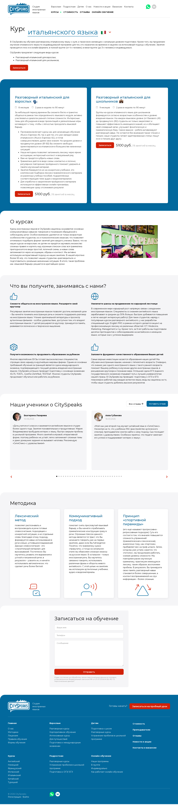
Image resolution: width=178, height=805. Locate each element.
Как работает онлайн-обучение (107, 772)
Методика (13, 733)
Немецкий (13, 765)
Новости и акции (101, 6)
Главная (12, 724)
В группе (95, 765)
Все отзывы (134, 405)
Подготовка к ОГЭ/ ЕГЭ (61, 772)
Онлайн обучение (102, 12)
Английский (14, 762)
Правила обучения (17, 740)
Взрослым (56, 6)
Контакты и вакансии (144, 748)
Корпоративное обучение (63, 733)
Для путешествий (58, 740)
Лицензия (13, 736)
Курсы (55, 12)
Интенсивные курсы (60, 736)
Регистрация (14, 798)
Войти (26, 798)
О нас (89, 6)
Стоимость (70, 12)
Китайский (13, 779)
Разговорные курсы (59, 729)
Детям (80, 6)
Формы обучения (16, 743)
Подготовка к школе (101, 729)
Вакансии (117, 6)
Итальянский (14, 776)
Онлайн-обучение (101, 757)
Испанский (13, 772)
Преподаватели (141, 730)
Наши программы (100, 762)
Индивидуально (99, 769)
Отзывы (85, 12)
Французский (14, 769)
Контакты (129, 6)
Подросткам (69, 6)
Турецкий (13, 783)
